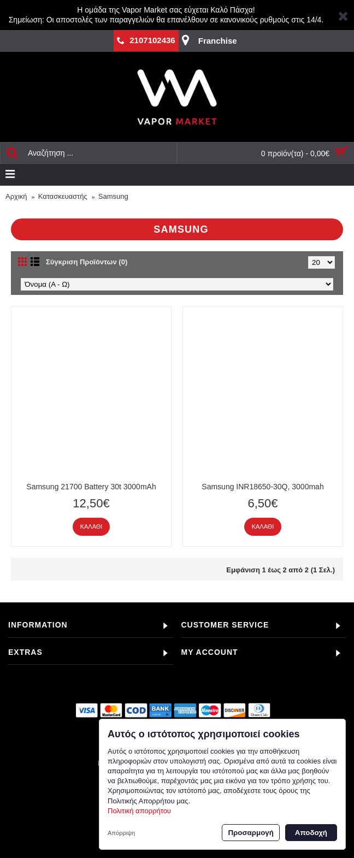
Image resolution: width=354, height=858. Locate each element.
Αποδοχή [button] (311, 833)
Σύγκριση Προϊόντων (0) (86, 262)
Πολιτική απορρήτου (139, 811)
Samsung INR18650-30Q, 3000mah (262, 486)
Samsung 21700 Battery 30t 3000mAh (91, 486)
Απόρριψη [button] (121, 833)
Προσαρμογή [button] (250, 833)
